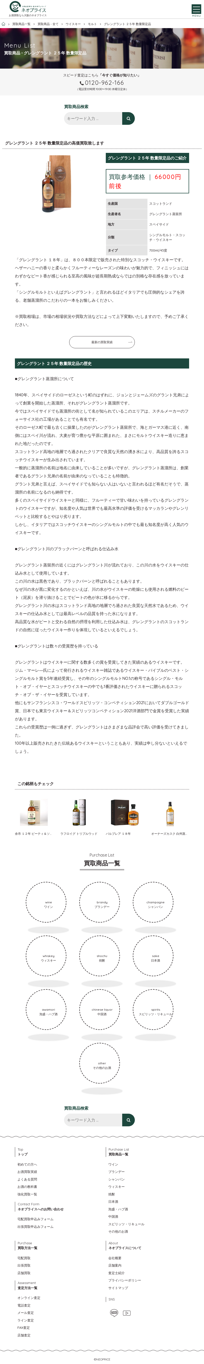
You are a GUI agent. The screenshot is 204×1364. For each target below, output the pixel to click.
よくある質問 (27, 1179)
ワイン (113, 1164)
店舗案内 (114, 1265)
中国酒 (113, 1216)
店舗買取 (24, 1273)
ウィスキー (116, 1187)
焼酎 (111, 1194)
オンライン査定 (28, 1298)
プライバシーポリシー (124, 1280)
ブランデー (116, 1172)
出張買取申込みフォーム (35, 1227)
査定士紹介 (116, 1273)
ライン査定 (25, 1320)
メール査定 (25, 1313)
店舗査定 (24, 1335)
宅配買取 (24, 1258)
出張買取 (24, 1265)
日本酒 (113, 1201)
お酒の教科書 (27, 1187)
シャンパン (116, 1179)
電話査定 (24, 1305)
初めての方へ (27, 1164)
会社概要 (114, 1258)
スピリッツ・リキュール (126, 1224)
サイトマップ (118, 1288)
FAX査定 (23, 1328)
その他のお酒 (118, 1231)
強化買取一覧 (27, 1194)
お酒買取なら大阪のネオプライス (28, 17)
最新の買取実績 (102, 342)
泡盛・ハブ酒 (118, 1209)
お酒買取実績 (27, 1172)
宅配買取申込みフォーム (35, 1219)
